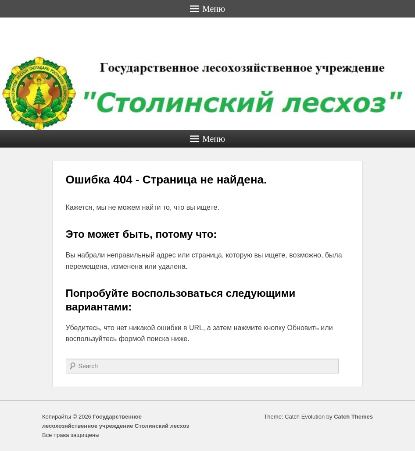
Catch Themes (353, 416)
